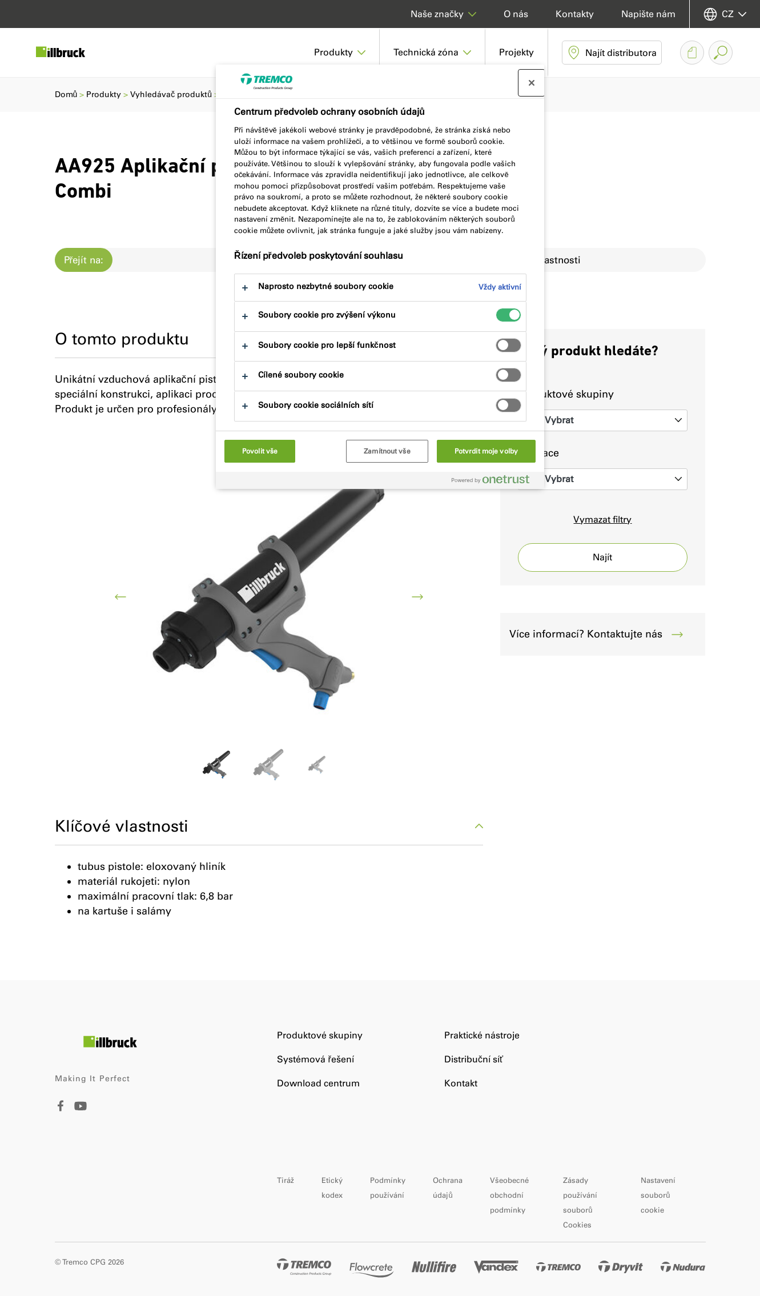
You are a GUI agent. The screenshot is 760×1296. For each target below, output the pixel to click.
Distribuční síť (473, 1059)
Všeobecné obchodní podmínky (509, 1195)
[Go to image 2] (321, 765)
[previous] (120, 597)
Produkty (103, 94)
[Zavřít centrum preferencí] (531, 82)
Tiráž (285, 1180)
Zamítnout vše (387, 451)
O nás (516, 14)
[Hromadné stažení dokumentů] (692, 53)
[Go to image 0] (216, 765)
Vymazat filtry (602, 519)
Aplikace (538, 453)
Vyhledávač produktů (171, 94)
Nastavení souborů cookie (658, 1195)
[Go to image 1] (269, 765)
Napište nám (648, 14)
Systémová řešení (315, 1059)
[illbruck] (68, 52)
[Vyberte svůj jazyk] (724, 14)
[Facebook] (60, 1108)
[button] (340, 52)
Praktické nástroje (482, 1035)
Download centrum (318, 1083)
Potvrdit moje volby (486, 451)
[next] (417, 597)
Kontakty (575, 14)
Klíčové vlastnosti (269, 826)
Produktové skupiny (566, 394)
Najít (602, 557)
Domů (66, 94)
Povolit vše (260, 451)
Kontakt (460, 1083)
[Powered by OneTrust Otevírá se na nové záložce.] (495, 482)
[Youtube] (80, 1114)
